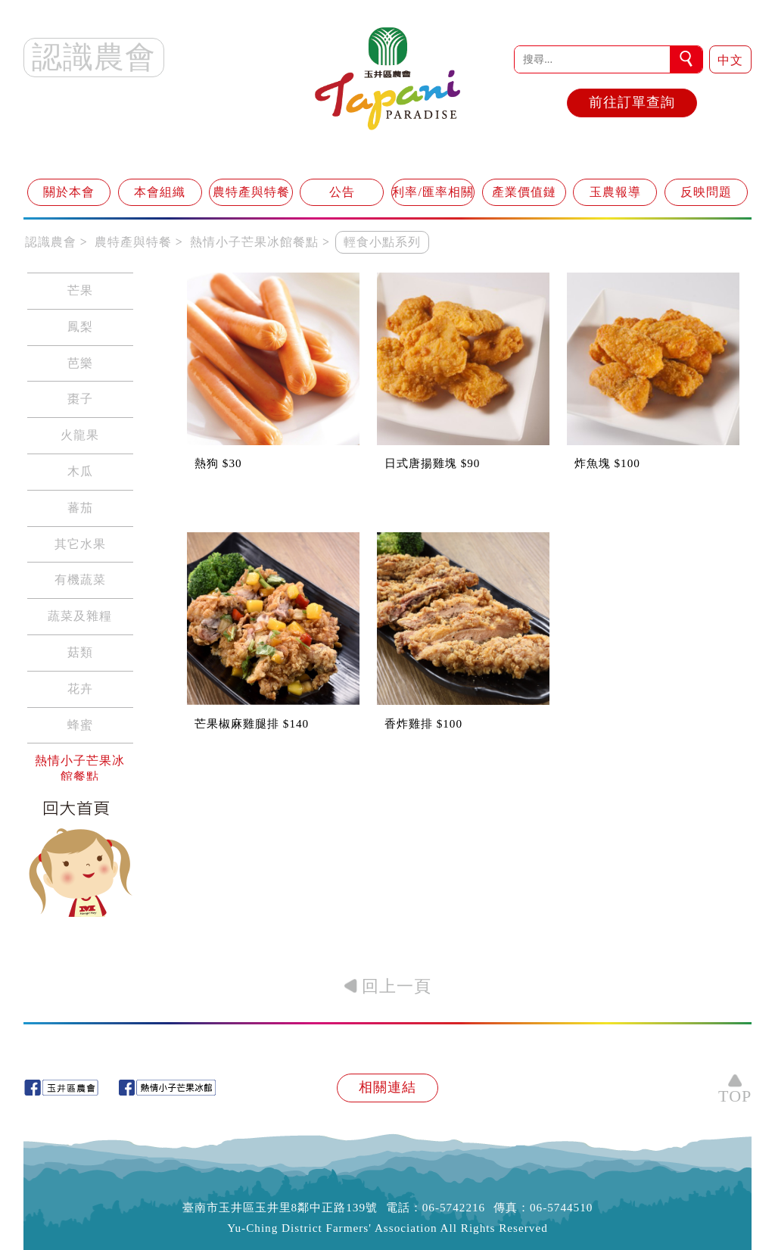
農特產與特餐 (251, 191)
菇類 (80, 652)
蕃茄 (80, 507)
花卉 (80, 688)
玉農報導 (615, 191)
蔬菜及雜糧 (80, 615)
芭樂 (80, 363)
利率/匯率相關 (432, 191)
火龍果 (80, 435)
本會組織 (159, 191)
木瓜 (80, 471)
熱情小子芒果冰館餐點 (80, 768)
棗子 (80, 398)
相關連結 (387, 1087)
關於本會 (69, 191)
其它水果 (80, 544)
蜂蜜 (80, 725)
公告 (342, 191)
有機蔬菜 (80, 579)
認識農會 (50, 241)
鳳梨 (80, 326)
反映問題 (706, 191)
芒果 (80, 290)
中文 (730, 60)
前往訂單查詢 (632, 102)
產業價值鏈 (524, 191)
